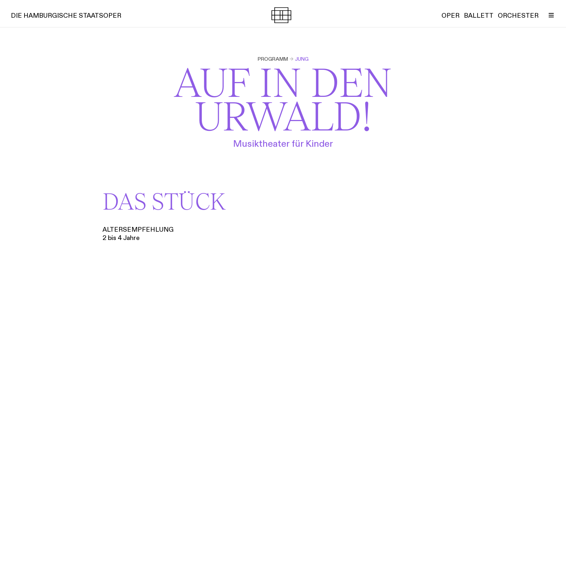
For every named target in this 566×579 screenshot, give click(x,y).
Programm (273, 58)
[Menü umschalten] (551, 15)
